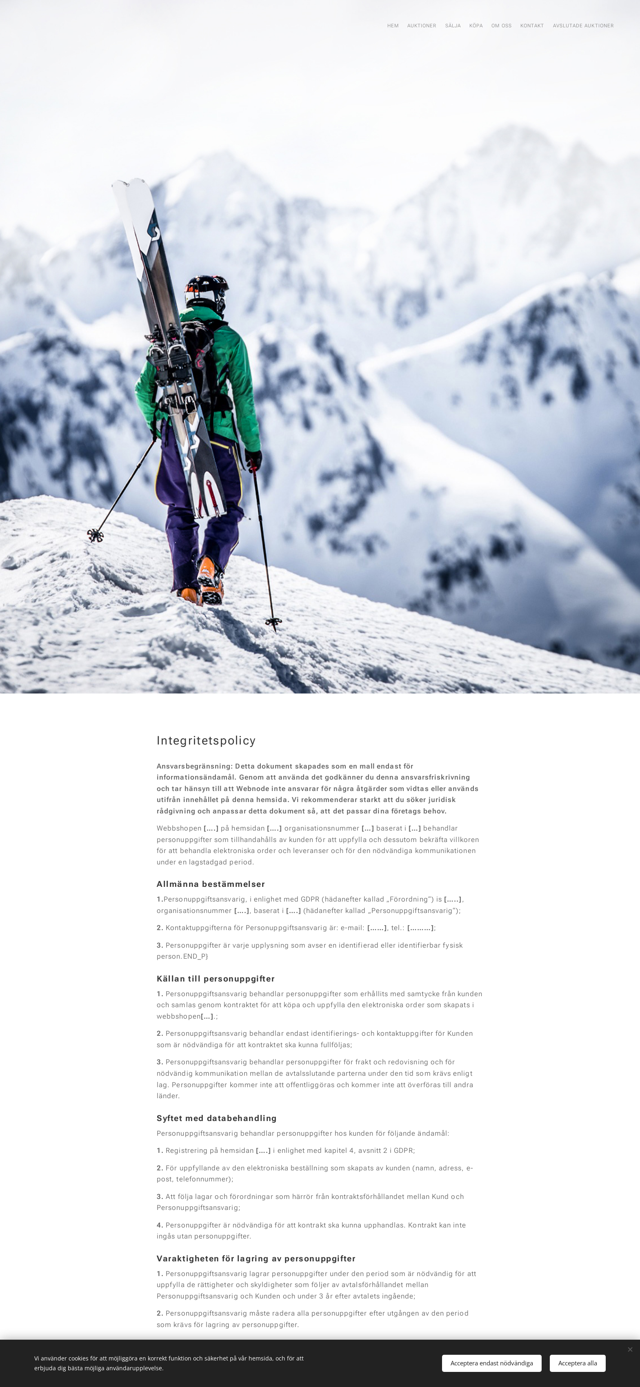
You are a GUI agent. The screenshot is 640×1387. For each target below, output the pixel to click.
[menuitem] (541, 26)
